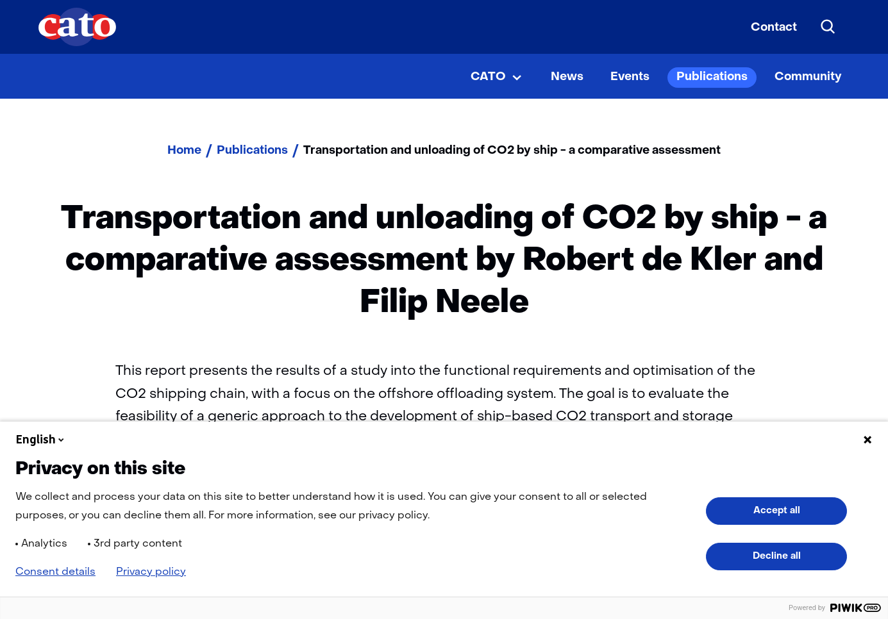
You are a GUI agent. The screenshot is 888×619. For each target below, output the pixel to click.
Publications (712, 77)
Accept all (776, 510)
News (567, 77)
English (41, 440)
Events (629, 77)
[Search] (828, 26)
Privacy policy (151, 572)
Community (808, 77)
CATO (488, 77)
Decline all (777, 556)
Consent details (55, 572)
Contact (774, 27)
